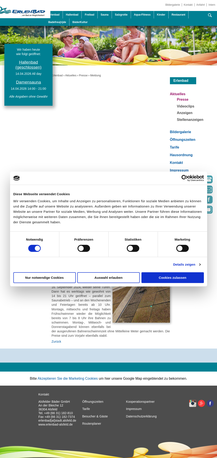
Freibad (89, 14)
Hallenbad (72, 14)
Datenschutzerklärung (141, 416)
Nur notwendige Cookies (44, 277)
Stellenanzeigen (190, 120)
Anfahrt (200, 4)
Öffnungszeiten (182, 139)
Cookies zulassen (172, 277)
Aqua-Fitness (142, 14)
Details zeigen (184, 264)
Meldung (95, 75)
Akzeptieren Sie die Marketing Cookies (68, 378)
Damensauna (28, 82)
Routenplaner (91, 423)
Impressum (179, 170)
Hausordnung (181, 155)
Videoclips (185, 106)
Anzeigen (184, 113)
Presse (83, 75)
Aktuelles (70, 75)
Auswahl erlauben (108, 277)
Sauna (105, 14)
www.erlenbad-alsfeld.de (55, 424)
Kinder (161, 14)
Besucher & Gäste (95, 416)
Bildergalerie (172, 4)
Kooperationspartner (140, 401)
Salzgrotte (121, 14)
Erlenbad (57, 75)
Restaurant (178, 14)
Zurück (56, 341)
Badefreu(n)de (57, 22)
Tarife (174, 147)
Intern (211, 4)
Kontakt (188, 4)
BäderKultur (80, 22)
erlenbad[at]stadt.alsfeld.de (57, 420)
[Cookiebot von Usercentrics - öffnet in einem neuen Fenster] (185, 178)
